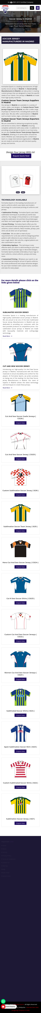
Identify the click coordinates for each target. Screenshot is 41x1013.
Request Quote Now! (21, 156)
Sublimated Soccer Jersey (16, 312)
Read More (7, 336)
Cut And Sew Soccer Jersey (16, 366)
